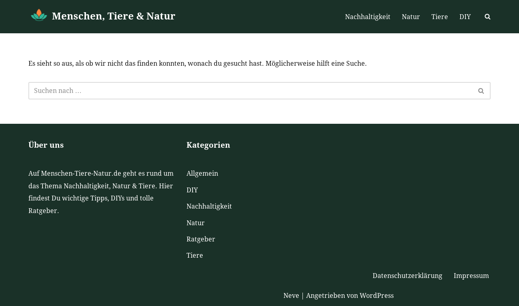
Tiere (439, 17)
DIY (465, 17)
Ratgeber (201, 239)
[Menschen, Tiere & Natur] (102, 16)
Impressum (471, 276)
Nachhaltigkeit (367, 17)
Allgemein (202, 173)
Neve (291, 296)
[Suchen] (488, 16)
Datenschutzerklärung (407, 276)
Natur (411, 17)
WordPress (377, 296)
